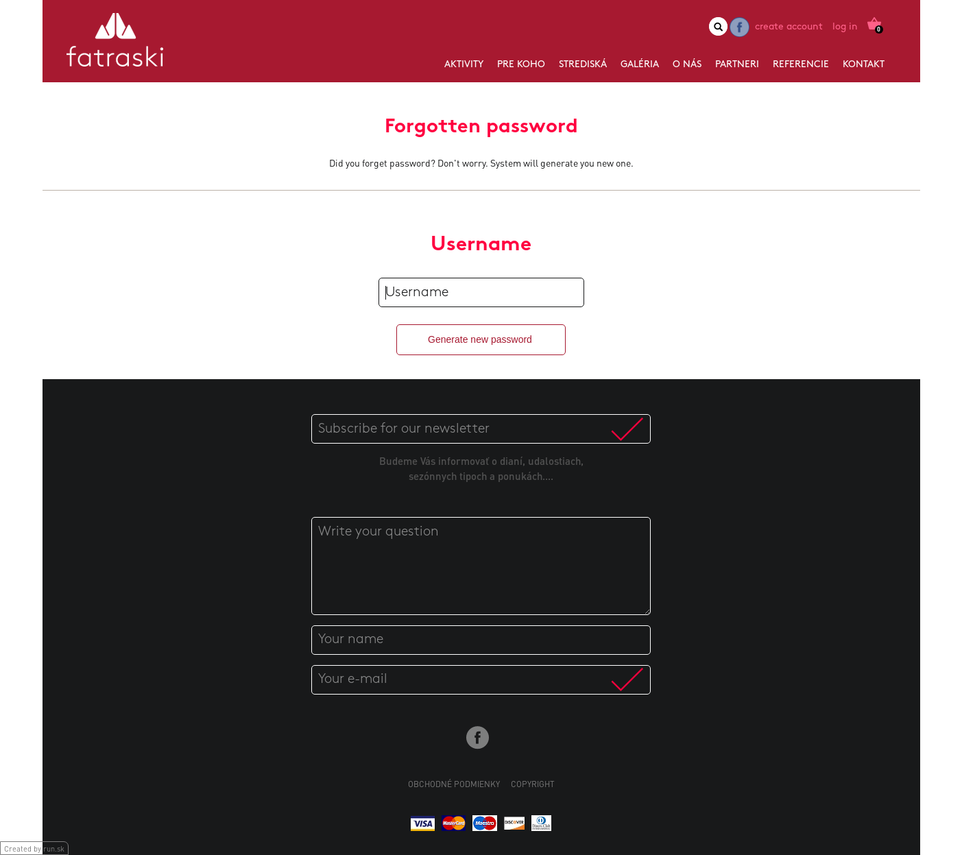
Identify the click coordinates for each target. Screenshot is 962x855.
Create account (789, 27)
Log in (845, 27)
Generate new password (480, 339)
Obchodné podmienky (454, 784)
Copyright (533, 784)
